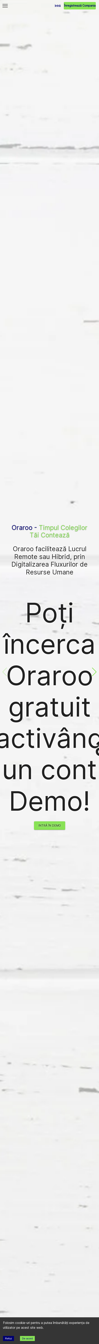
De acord (27, 1338)
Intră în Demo (49, 825)
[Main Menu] (5, 6)
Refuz (8, 1338)
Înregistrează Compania (80, 5)
